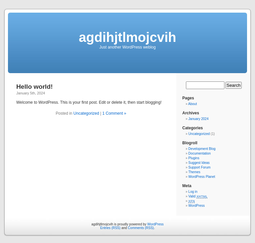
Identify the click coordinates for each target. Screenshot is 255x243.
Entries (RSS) (110, 228)
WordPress (196, 205)
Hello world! (34, 86)
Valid (198, 196)
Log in (192, 191)
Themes (194, 172)
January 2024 (198, 119)
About (192, 104)
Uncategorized (86, 113)
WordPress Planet (201, 177)
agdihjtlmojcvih (127, 37)
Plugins (193, 158)
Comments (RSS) (141, 228)
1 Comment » (114, 113)
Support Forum (199, 167)
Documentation (199, 153)
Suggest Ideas (199, 163)
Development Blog (201, 149)
